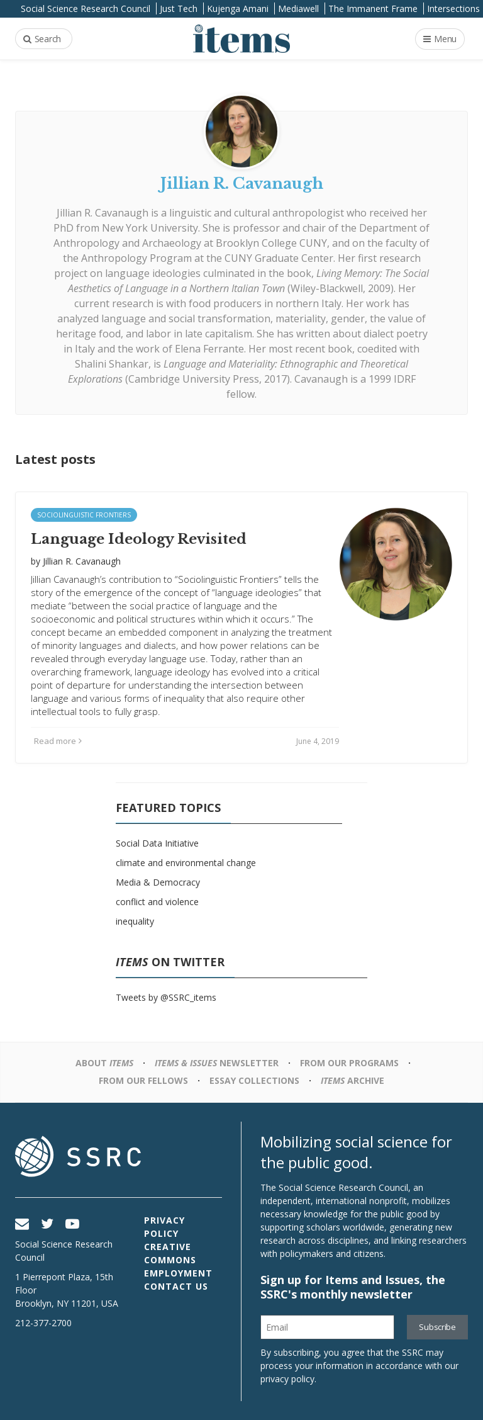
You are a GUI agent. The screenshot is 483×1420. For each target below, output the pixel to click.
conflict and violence (157, 902)
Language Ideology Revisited (139, 539)
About (104, 1063)
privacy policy (287, 1379)
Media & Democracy (158, 882)
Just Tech (178, 8)
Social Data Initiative (157, 843)
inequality (135, 921)
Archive (352, 1080)
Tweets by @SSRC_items (166, 997)
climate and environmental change (186, 863)
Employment (178, 1273)
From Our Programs (349, 1063)
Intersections (453, 8)
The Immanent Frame (373, 8)
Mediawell (298, 8)
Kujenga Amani (238, 8)
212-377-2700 (43, 1323)
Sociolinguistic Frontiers (84, 514)
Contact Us (176, 1286)
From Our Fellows (143, 1080)
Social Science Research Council (85, 8)
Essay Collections (254, 1080)
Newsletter (217, 1063)
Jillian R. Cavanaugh (102, 213)
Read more (58, 741)
